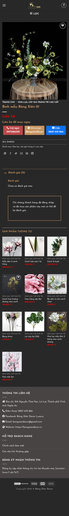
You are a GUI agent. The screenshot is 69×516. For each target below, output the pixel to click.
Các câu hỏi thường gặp (15, 451)
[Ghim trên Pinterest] (26, 153)
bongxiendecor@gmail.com (27, 422)
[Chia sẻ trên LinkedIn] (32, 153)
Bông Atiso (7, 337)
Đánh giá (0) (13, 172)
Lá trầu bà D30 (32, 337)
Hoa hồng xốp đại (33, 299)
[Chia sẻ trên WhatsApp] (5, 153)
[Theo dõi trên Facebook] (63, 5)
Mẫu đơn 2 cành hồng (9, 263)
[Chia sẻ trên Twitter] (16, 153)
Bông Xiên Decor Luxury (30, 416)
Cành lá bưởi (53, 262)
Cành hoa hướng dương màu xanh (10, 300)
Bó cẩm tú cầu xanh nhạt (56, 300)
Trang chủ (8, 102)
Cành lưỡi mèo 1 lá (33, 262)
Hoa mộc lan (8, 377)
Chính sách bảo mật (13, 445)
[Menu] (4, 5)
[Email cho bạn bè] (21, 153)
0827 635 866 (25, 411)
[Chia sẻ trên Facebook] (10, 153)
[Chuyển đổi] (5, 172)
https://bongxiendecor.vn (28, 427)
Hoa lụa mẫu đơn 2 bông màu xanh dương (56, 339)
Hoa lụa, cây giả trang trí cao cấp (38, 102)
